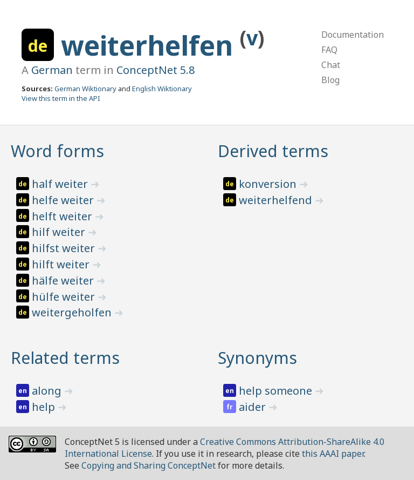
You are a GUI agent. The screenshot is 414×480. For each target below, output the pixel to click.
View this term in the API (61, 98)
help (45, 407)
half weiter (61, 184)
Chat (330, 65)
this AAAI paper (333, 453)
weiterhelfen (150, 45)
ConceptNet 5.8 (155, 70)
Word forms (57, 151)
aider (253, 407)
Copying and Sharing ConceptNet (148, 465)
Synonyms (257, 358)
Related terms (65, 358)
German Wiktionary (85, 88)
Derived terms (273, 151)
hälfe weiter (64, 280)
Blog (330, 80)
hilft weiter (62, 264)
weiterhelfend (277, 200)
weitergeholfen (73, 312)
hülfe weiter (65, 296)
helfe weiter (64, 200)
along (48, 390)
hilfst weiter (65, 248)
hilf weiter (60, 232)
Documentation (352, 34)
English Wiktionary (162, 88)
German (52, 70)
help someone (277, 390)
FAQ (329, 50)
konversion (269, 184)
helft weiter (63, 216)
